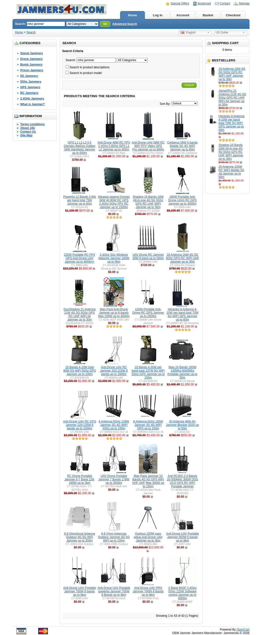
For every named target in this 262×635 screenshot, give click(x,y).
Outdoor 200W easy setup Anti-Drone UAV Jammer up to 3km (148, 537)
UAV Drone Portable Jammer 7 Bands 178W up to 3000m (113, 479)
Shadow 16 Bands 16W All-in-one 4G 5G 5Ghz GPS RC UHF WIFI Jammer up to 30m (231, 152)
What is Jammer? (32, 104)
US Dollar (222, 32)
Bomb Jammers (31, 64)
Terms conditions (32, 124)
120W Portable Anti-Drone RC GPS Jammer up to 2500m (148, 313)
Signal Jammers (31, 53)
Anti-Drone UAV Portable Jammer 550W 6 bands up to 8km (182, 537)
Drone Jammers (31, 59)
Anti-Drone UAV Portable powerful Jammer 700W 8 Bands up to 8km (113, 591)
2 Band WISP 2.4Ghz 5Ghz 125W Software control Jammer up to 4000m (182, 593)
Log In (158, 15)
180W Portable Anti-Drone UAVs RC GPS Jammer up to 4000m (182, 200)
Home (132, 15)
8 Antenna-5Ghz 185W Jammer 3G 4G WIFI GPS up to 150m (148, 425)
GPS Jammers (30, 87)
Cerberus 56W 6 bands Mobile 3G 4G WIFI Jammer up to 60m (182, 146)
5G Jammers (29, 76)
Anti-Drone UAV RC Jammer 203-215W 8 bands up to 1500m (114, 370)
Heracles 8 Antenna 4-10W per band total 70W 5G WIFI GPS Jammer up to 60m (231, 123)
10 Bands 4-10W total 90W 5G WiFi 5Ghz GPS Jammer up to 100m (79, 370)
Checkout (233, 15)
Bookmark (204, 3)
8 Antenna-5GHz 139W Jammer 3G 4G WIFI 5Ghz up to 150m (114, 425)
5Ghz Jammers (30, 81)
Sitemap (244, 3)
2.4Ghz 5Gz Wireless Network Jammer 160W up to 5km (113, 258)
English (188, 32)
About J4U (27, 128)
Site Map (26, 135)
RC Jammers (29, 93)
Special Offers (179, 3)
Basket (208, 15)
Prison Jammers (31, 70)
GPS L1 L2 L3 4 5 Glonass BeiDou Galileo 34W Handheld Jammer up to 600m (79, 148)
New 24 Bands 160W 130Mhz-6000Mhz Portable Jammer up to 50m (182, 372)
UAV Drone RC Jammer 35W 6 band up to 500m (148, 256)
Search (31, 32)
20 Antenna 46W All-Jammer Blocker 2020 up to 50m (182, 425)
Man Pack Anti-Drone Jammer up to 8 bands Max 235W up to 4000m (114, 313)
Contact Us (28, 131)
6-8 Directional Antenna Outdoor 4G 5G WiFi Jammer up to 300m (79, 537)
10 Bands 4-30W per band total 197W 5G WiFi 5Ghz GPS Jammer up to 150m (148, 372)
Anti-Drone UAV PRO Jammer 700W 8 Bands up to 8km (148, 591)
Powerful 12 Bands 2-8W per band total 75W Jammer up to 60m (79, 200)
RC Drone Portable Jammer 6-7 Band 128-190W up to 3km (79, 479)
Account (182, 15)
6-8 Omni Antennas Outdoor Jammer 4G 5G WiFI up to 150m (114, 537)
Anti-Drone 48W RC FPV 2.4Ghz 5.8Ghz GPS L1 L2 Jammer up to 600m (113, 146)
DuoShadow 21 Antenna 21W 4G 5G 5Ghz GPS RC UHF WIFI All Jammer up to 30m (79, 314)
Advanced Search (124, 24)
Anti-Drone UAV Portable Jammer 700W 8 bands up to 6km (79, 591)
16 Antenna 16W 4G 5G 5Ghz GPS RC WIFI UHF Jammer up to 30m (232, 74)
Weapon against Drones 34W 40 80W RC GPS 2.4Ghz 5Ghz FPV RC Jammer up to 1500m (114, 202)
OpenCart (243, 629)
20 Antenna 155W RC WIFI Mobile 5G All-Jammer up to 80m (231, 172)
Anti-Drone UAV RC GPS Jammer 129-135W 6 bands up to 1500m (79, 425)
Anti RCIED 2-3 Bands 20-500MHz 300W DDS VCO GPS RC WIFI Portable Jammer (182, 481)
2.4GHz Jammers (32, 98)
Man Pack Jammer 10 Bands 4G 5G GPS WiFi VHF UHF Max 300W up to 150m (148, 481)
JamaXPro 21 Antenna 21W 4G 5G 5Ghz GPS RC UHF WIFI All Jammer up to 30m (232, 97)
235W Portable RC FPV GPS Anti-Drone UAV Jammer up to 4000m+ (79, 258)
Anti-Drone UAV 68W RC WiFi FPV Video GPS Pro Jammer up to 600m (148, 146)
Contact (225, 3)
